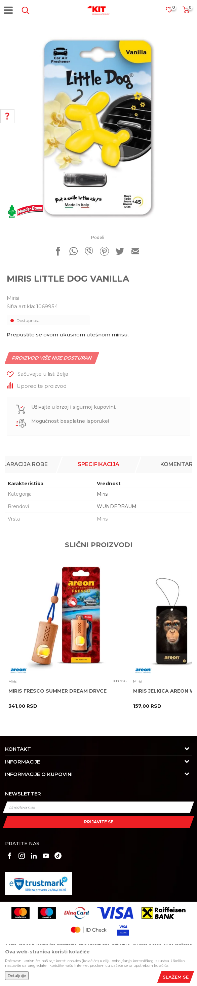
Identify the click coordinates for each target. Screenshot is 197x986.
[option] (98, 127)
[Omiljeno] (172, 11)
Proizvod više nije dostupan (52, 358)
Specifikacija (98, 464)
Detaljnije (17, 975)
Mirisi (13, 298)
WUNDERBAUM (116, 506)
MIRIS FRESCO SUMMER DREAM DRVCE (57, 691)
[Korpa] (186, 11)
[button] (24, 10)
